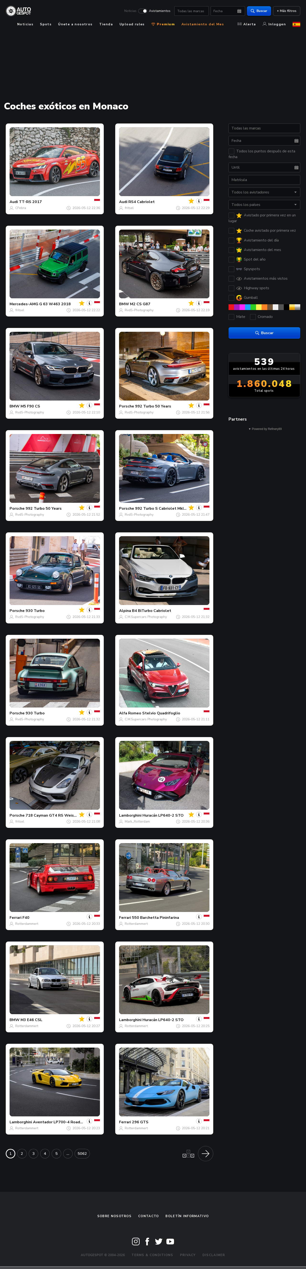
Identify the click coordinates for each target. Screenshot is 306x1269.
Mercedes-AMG (24, 304)
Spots (45, 24)
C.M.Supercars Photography (146, 617)
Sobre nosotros (114, 1216)
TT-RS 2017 (30, 201)
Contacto (148, 1216)
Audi (14, 201)
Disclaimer (213, 1255)
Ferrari (16, 917)
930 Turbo (35, 610)
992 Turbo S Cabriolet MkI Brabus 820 (170, 508)
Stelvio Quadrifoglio (161, 713)
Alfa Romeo (130, 713)
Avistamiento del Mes (202, 24)
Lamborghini (130, 815)
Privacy (188, 1255)
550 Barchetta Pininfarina (155, 917)
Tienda (106, 24)
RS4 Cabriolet (141, 201)
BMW (124, 304)
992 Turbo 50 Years (153, 406)
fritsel (129, 208)
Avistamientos (159, 11)
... (67, 1153)
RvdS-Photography (139, 310)
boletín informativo (187, 1216)
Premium (163, 24)
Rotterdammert (26, 923)
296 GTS (140, 1122)
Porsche (126, 406)
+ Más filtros (286, 11)
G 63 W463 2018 (55, 304)
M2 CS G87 (140, 304)
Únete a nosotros (75, 24)
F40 (25, 917)
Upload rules (132, 24)
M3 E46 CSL (31, 1020)
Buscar (259, 11)
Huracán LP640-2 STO (163, 815)
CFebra (20, 208)
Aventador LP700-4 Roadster (60, 1122)
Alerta (247, 24)
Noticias (130, 11)
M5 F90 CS (30, 406)
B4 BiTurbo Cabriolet (151, 610)
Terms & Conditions (152, 1255)
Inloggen (274, 24)
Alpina (125, 610)
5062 (82, 1153)
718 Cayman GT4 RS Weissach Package (62, 815)
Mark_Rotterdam (137, 821)
